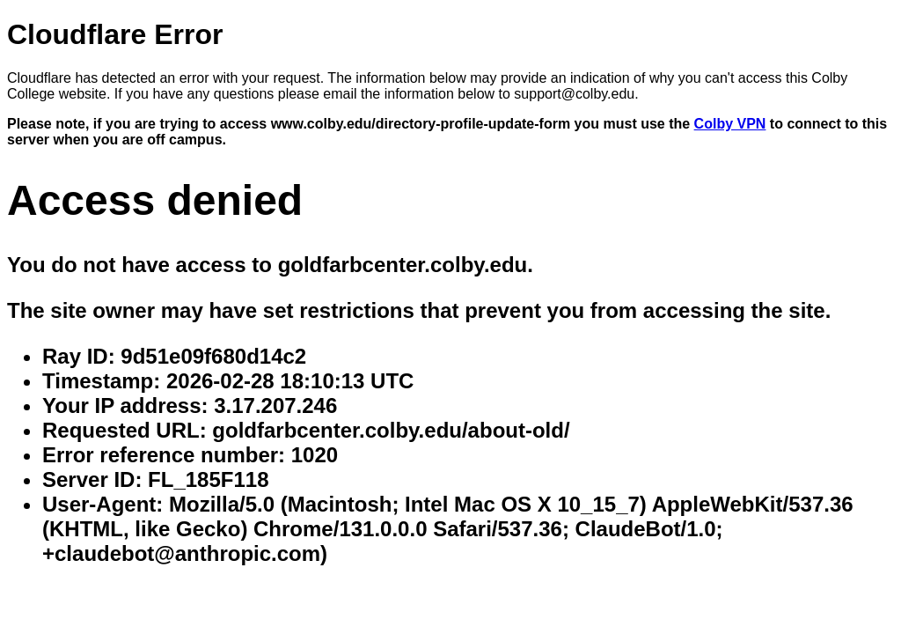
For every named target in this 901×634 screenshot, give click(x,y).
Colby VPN (730, 123)
